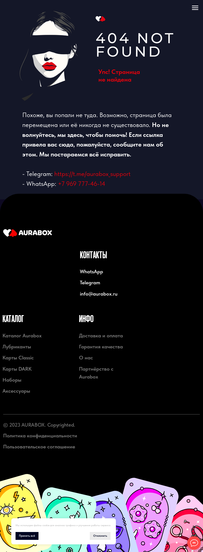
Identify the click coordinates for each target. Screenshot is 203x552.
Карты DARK (17, 369)
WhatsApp (91, 272)
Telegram (90, 283)
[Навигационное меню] (195, 8)
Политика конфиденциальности (40, 436)
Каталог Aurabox (22, 336)
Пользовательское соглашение (39, 447)
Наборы (11, 380)
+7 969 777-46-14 (81, 183)
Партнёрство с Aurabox (96, 373)
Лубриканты (16, 347)
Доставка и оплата (101, 336)
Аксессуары (16, 391)
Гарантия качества (101, 347)
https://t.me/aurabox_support (92, 174)
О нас (86, 358)
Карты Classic (18, 358)
